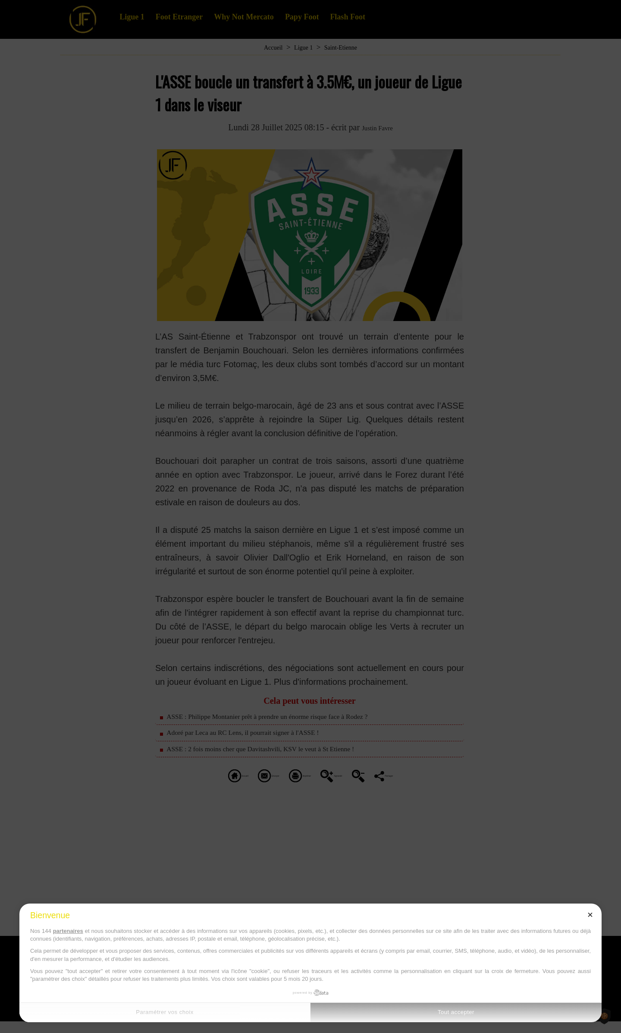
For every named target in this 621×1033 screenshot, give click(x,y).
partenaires (68, 931)
